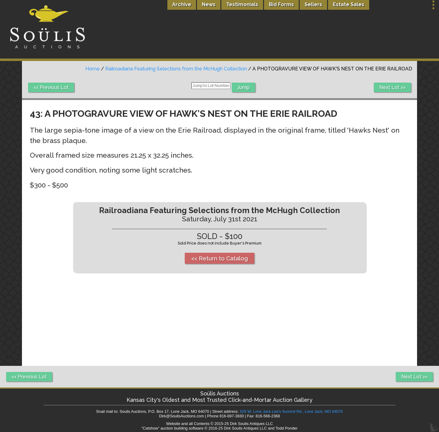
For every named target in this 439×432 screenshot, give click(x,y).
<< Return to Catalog (219, 258)
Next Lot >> (392, 87)
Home (92, 69)
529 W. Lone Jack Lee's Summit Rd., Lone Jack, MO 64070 (291, 411)
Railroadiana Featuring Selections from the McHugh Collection (176, 69)
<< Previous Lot (51, 87)
